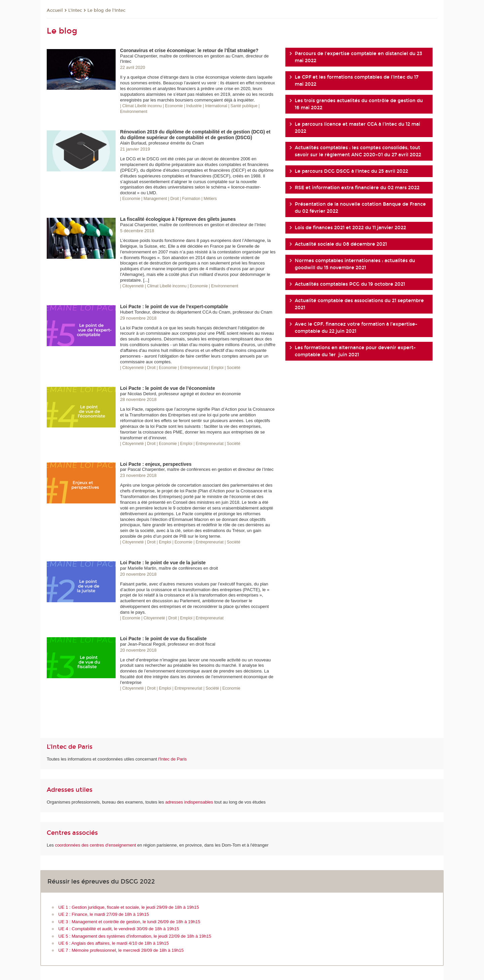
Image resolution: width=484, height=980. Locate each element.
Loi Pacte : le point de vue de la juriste (162, 562)
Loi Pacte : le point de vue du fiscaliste (163, 638)
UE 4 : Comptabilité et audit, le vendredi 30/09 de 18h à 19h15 (118, 928)
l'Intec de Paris (172, 759)
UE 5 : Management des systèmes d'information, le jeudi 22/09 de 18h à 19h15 (134, 936)
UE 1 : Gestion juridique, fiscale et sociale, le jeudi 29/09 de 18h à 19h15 (128, 907)
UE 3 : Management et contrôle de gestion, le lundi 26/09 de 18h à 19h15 (129, 921)
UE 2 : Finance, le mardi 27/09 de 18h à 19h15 (103, 914)
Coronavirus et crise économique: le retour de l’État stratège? (189, 50)
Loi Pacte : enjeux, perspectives (155, 464)
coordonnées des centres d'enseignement (96, 845)
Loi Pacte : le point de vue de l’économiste (167, 388)
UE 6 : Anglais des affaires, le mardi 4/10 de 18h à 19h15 (113, 943)
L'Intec (75, 10)
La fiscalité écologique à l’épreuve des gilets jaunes (178, 219)
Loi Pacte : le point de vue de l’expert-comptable (174, 306)
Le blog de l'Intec (106, 10)
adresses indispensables (189, 802)
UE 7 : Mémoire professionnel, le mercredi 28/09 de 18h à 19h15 (121, 950)
